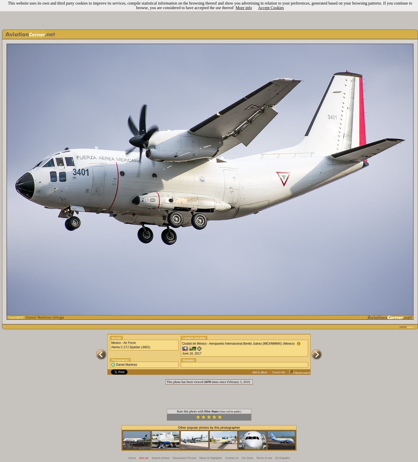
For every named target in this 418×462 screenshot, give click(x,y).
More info (244, 8)
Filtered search (299, 373)
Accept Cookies (271, 8)
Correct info (278, 372)
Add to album (259, 372)
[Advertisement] (209, 13)
